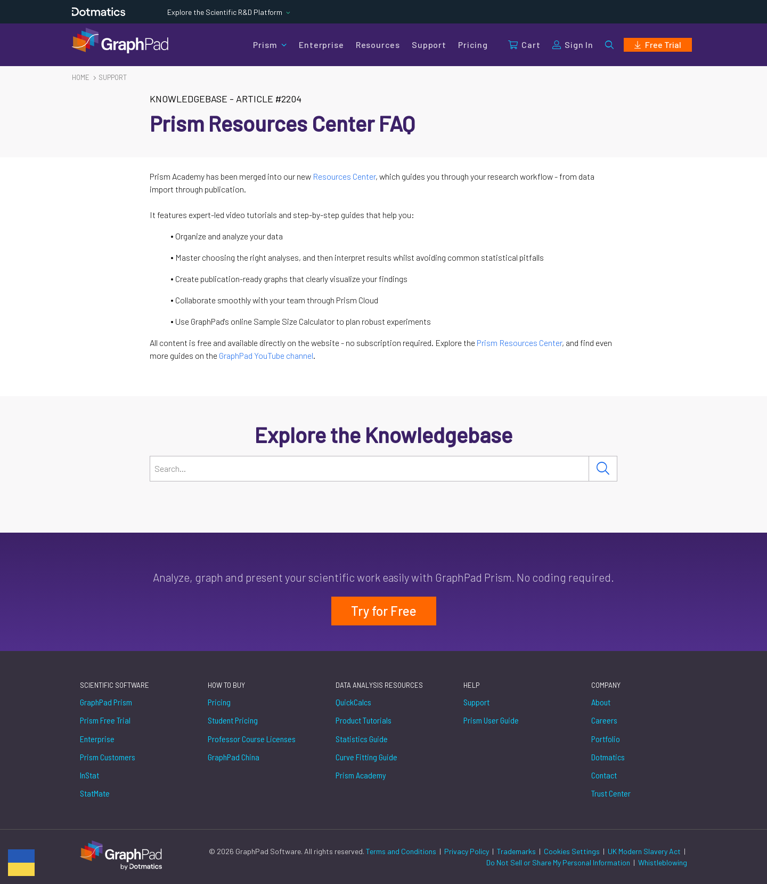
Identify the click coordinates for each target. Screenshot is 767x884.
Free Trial (657, 44)
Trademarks (517, 851)
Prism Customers (107, 757)
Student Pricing (233, 720)
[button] (609, 44)
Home (80, 77)
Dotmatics (608, 757)
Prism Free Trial (105, 720)
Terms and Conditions (402, 851)
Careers (604, 720)
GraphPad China (233, 757)
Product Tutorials (363, 720)
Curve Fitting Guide (366, 757)
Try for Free (384, 610)
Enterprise (321, 44)
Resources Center (344, 176)
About (600, 702)
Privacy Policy (467, 851)
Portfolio (605, 739)
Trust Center (611, 793)
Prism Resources (508, 342)
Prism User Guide (491, 720)
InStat (89, 775)
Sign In (572, 44)
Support (429, 44)
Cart (524, 44)
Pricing (473, 44)
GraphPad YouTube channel (266, 355)
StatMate (95, 793)
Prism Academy (361, 775)
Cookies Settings (572, 851)
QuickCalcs (353, 702)
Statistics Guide (362, 739)
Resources (378, 44)
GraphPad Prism (106, 702)
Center (550, 342)
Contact (604, 775)
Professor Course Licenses (252, 739)
